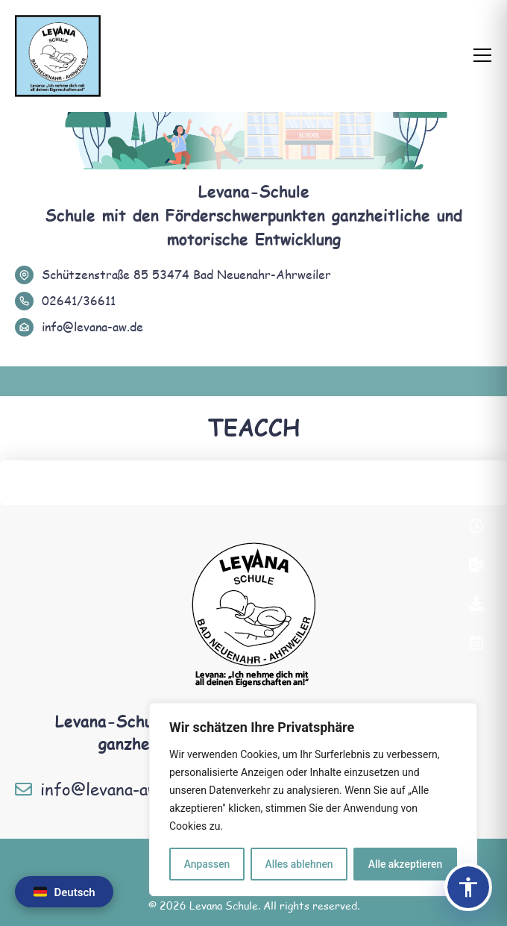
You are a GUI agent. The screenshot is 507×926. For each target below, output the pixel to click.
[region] (313, 800)
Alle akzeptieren (405, 864)
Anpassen (206, 864)
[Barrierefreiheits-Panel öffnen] (468, 887)
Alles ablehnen (299, 864)
